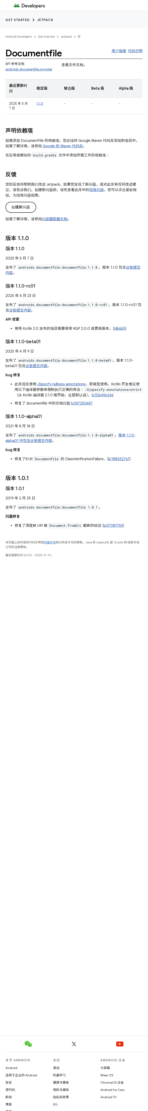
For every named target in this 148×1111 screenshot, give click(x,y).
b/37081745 (113, 525)
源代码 (10, 1090)
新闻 (8, 1097)
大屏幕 (105, 1068)
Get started (17, 20)
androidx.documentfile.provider (28, 69)
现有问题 (96, 190)
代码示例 (135, 51)
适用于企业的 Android (21, 1075)
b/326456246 (103, 395)
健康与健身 (61, 1082)
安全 (8, 1082)
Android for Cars (112, 1090)
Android (11, 1068)
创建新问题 (20, 207)
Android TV (108, 1097)
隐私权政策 (61, 1097)
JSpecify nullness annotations (61, 384)
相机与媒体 (61, 1090)
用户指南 (119, 51)
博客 (8, 1104)
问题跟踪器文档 (54, 219)
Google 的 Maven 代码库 (63, 146)
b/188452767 (119, 459)
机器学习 (59, 1075)
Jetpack (45, 20)
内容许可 (50, 542)
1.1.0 (39, 103)
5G (55, 1104)
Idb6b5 (119, 328)
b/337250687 (82, 403)
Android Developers (18, 37)
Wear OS (106, 1075)
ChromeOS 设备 (112, 1082)
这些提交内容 (20, 310)
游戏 (56, 1068)
